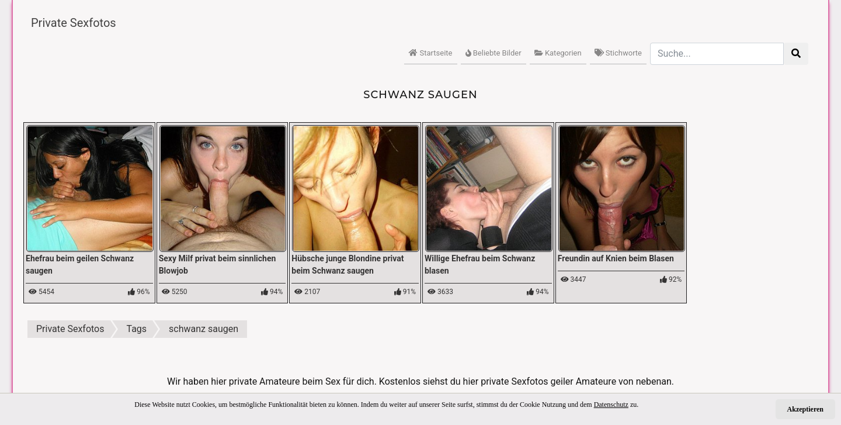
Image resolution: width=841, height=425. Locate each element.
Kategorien (558, 53)
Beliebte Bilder (493, 53)
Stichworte (618, 53)
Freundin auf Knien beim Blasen (616, 258)
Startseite (430, 53)
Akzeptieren (805, 409)
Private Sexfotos (73, 23)
